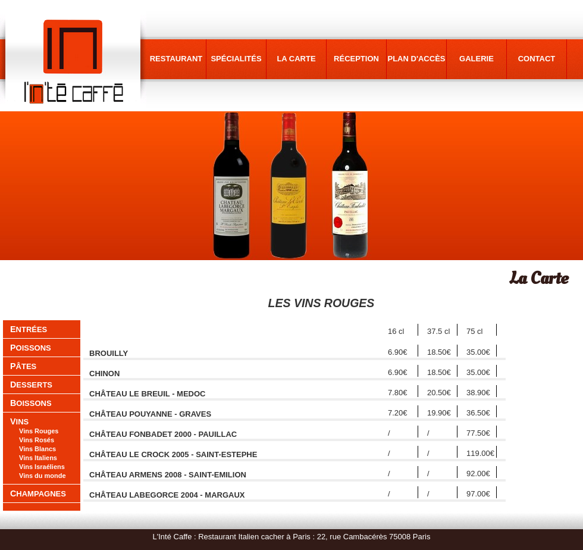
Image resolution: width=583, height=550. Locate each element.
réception (356, 58)
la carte (296, 58)
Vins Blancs (37, 448)
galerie (476, 58)
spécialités (236, 58)
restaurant (176, 58)
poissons (30, 347)
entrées (28, 329)
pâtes (23, 366)
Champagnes (38, 493)
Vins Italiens (38, 457)
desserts (31, 384)
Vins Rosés (36, 439)
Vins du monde (42, 475)
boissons (31, 403)
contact (537, 58)
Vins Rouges (38, 431)
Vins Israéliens (42, 466)
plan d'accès (417, 58)
